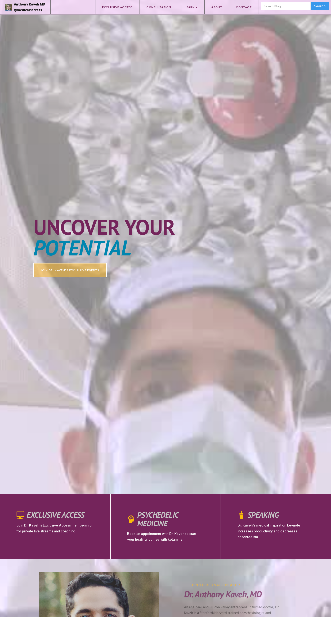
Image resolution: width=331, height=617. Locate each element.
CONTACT (244, 7)
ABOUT (216, 7)
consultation (159, 7)
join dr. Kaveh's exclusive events (70, 270)
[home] (25, 7)
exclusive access (117, 7)
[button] (191, 7)
